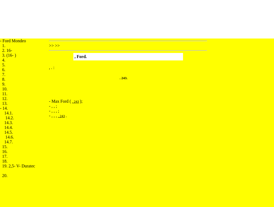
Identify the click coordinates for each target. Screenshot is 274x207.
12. (4, 98)
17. (4, 156)
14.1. (8, 113)
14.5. (8, 132)
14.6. (9, 137)
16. (4, 151)
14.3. (8, 122)
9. (3, 84)
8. (3, 79)
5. (3, 65)
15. (4, 146)
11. (4, 93)
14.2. (9, 118)
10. (4, 89)
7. (3, 74)
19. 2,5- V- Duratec (18, 166)
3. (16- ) (9, 55)
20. (4, 175)
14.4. (8, 127)
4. (3, 60)
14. (5, 108)
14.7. (8, 142)
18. (4, 161)
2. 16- (7, 50)
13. (4, 103)
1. (3, 45)
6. (3, 69)
